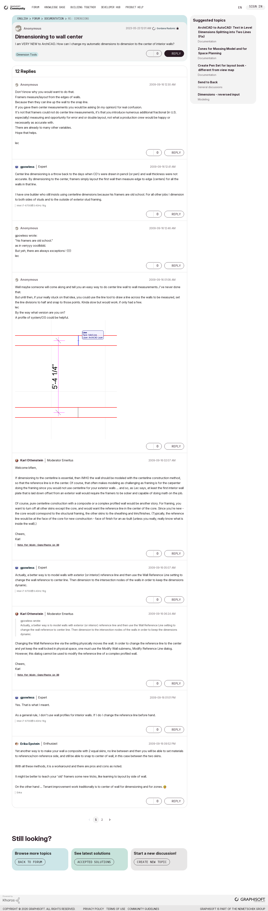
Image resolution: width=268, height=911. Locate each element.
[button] (149, 53)
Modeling (203, 99)
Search (229, 7)
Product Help (134, 7)
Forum (35, 7)
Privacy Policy (93, 908)
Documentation (207, 41)
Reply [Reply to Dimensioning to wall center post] (176, 53)
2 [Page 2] (102, 819)
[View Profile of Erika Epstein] (30, 744)
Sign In (255, 6)
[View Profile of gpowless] (27, 167)
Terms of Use (115, 908)
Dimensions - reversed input (219, 94)
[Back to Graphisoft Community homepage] (15, 7)
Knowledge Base (54, 7)
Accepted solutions (94, 862)
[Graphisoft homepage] (250, 900)
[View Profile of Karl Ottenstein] (31, 460)
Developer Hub (110, 7)
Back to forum (30, 862)
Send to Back (208, 82)
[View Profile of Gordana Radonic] (166, 28)
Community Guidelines (143, 908)
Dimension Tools (27, 54)
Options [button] (182, 18)
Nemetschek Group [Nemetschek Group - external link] (251, 908)
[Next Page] (109, 819)
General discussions (210, 87)
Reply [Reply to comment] (176, 152)
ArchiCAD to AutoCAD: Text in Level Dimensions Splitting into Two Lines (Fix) (225, 32)
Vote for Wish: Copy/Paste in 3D (38, 545)
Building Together (83, 7)
